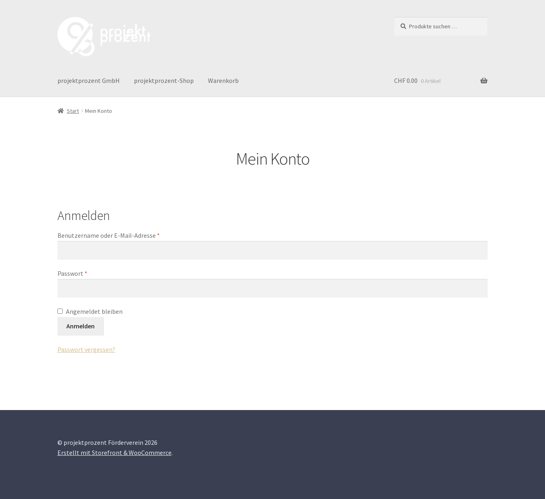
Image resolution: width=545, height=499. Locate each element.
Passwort (89, 273)
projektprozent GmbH (88, 80)
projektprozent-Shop (164, 80)
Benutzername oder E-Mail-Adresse (125, 234)
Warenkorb (223, 80)
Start (73, 110)
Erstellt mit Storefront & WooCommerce (114, 452)
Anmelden (80, 326)
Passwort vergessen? (86, 349)
